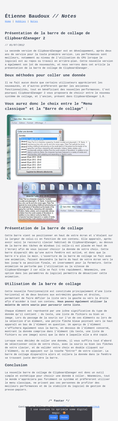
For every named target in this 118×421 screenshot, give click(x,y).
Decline (64, 417)
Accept (53, 417)
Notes (34, 21)
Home (8, 21)
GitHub (95, 407)
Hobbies (20, 21)
